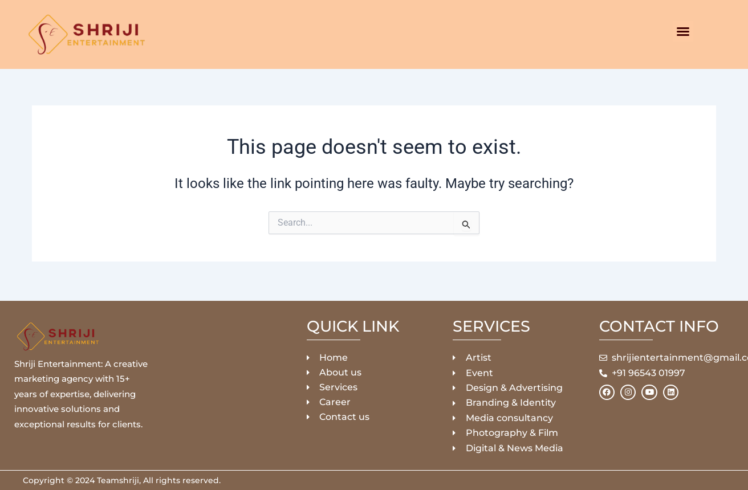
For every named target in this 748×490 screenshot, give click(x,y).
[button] (683, 31)
